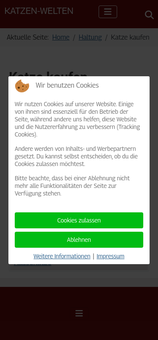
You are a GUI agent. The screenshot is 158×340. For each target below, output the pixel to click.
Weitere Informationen (62, 256)
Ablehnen (79, 239)
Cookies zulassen (79, 220)
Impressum (110, 256)
